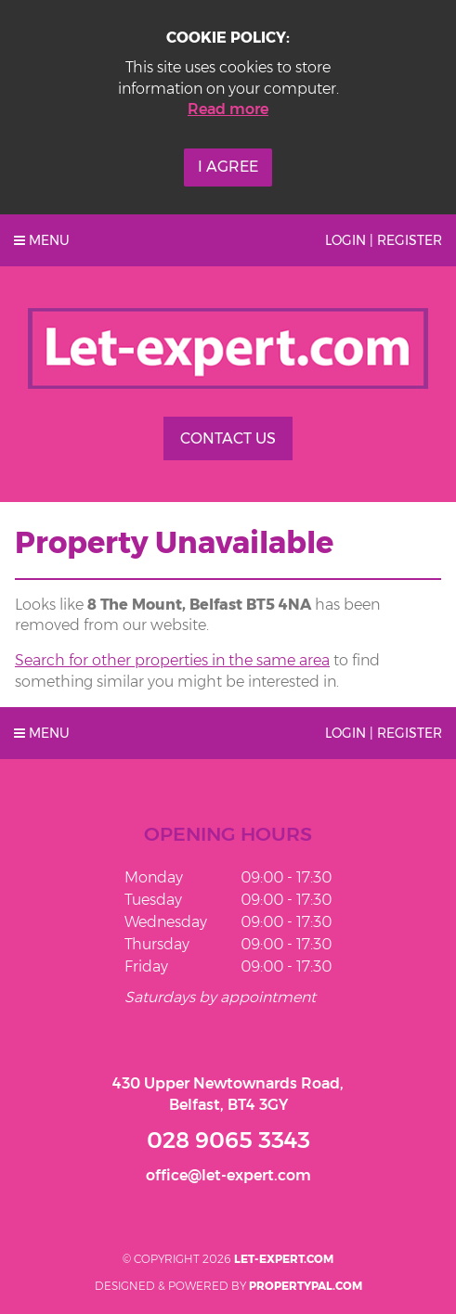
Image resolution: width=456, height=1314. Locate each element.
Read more (228, 109)
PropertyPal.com (305, 1286)
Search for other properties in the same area (172, 660)
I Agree (228, 166)
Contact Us (228, 438)
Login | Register (383, 240)
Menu (42, 240)
